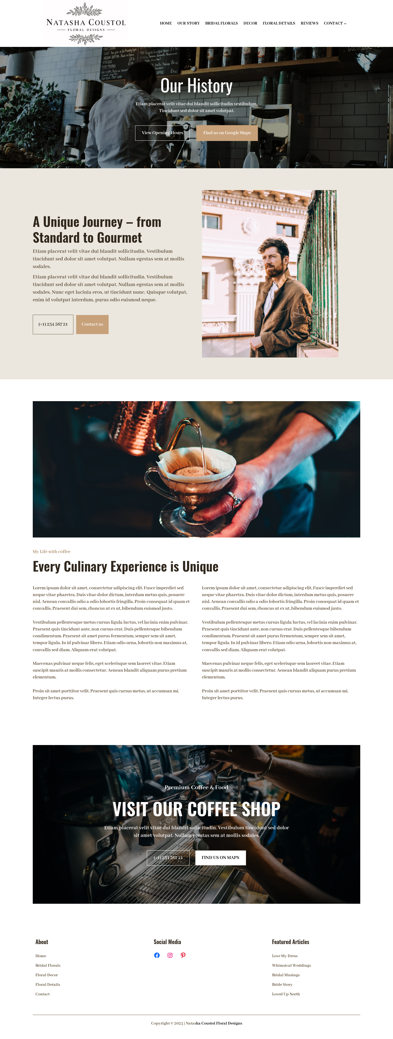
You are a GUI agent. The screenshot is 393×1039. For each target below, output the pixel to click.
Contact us (92, 324)
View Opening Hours (162, 133)
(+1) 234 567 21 (53, 324)
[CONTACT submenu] (345, 23)
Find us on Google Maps (227, 133)
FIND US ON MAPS (220, 858)
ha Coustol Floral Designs (219, 1023)
